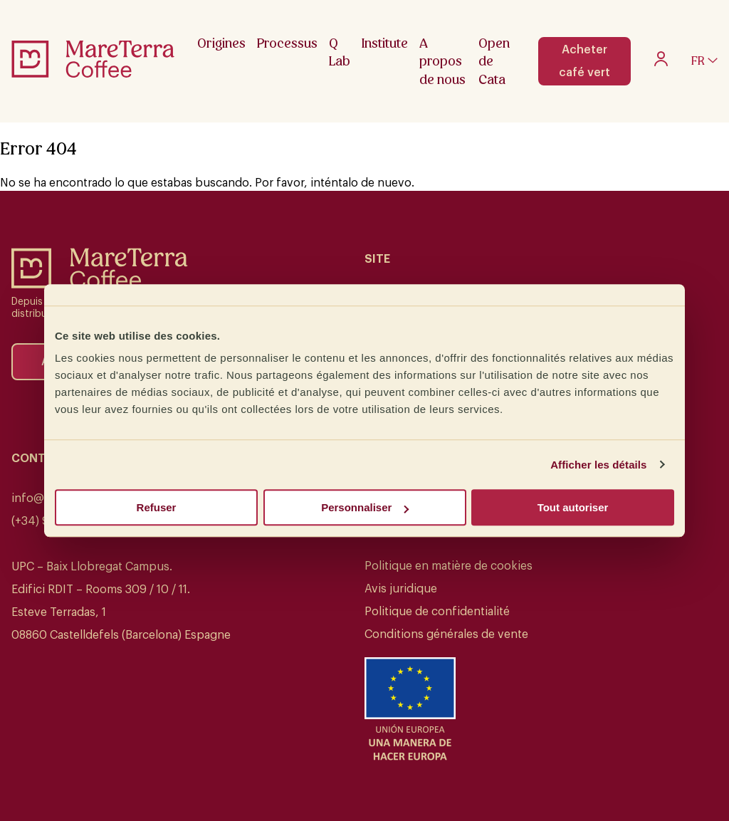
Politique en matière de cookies (448, 566)
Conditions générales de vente (446, 634)
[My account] (661, 62)
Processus (287, 43)
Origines (221, 43)
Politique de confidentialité (437, 611)
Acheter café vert (584, 61)
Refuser (157, 507)
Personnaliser (365, 507)
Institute (385, 43)
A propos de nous (442, 61)
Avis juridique (400, 589)
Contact (40, 458)
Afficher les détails (598, 465)
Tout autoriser (573, 507)
